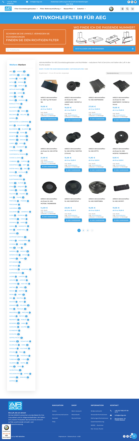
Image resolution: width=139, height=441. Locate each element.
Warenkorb (76, 414)
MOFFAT (22, 291)
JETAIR (24, 255)
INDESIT (23, 251)
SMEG (23, 345)
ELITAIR (21, 183)
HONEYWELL (21, 230)
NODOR (12, 302)
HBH (11, 230)
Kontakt (55, 418)
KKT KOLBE (13, 266)
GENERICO (25, 212)
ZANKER (12, 377)
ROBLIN (24, 320)
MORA (11, 294)
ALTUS (11, 82)
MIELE (21, 287)
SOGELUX (12, 348)
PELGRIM (23, 305)
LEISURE (12, 280)
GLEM (11, 215)
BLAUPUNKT (21, 125)
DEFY (25, 165)
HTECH (11, 240)
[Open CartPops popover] (134, 436)
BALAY (11, 100)
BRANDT (12, 140)
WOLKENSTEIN (14, 374)
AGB (79, 436)
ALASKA (12, 78)
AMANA (21, 82)
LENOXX (23, 280)
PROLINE (25, 312)
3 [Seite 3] (87, 230)
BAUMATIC (13, 111)
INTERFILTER (13, 255)
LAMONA (22, 276)
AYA (19, 96)
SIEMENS (12, 341)
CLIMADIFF (21, 147)
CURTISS (24, 161)
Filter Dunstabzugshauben (25, 9)
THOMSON (24, 356)
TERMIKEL (13, 356)
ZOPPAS (12, 381)
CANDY (12, 143)
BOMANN (12, 132)
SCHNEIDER (13, 330)
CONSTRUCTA (14, 150)
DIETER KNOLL (14, 168)
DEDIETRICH (13, 165)
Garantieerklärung (97, 421)
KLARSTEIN (13, 269)
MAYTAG (12, 287)
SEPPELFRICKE (14, 338)
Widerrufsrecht (96, 411)
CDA (11, 147)
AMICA (11, 86)
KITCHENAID (13, 262)
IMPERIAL (12, 251)
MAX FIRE (24, 284)
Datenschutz (72, 436)
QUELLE (12, 316)
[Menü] (10, 425)
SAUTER (24, 327)
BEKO (23, 111)
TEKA (21, 352)
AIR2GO (20, 71)
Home (54, 411)
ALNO (21, 78)
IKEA (11, 248)
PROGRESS (13, 312)
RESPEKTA (13, 320)
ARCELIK (21, 86)
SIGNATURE (25, 341)
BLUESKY (25, 129)
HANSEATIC (23, 226)
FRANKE (24, 201)
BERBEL (12, 118)
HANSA (12, 226)
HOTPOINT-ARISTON (16, 237)
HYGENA (12, 244)
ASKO (11, 93)
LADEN (12, 276)
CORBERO (13, 161)
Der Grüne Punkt (97, 429)
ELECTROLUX (14, 176)
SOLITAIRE (24, 348)
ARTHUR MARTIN (15, 89)
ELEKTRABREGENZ (16, 179)
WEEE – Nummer (97, 425)
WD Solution (20, 436)
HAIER (22, 222)
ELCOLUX (22, 172)
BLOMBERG (13, 129)
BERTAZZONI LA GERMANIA (19, 122)
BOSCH (22, 136)
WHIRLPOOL (14, 370)
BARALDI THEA (14, 104)
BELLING (23, 114)
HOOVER (12, 233)
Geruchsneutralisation (60, 414)
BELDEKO (13, 114)
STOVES (12, 352)
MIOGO (12, 291)
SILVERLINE (13, 345)
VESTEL (23, 363)
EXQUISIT (21, 186)
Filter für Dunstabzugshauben (56, 69)
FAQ (53, 421)
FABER (11, 190)
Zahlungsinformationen (99, 418)
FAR (11, 197)
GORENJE (12, 219)
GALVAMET (13, 212)
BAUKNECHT (14, 107)
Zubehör (80, 9)
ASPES (20, 93)
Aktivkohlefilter (77, 69)
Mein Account (77, 411)
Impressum (62, 436)
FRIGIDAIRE (13, 204)
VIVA (11, 366)
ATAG (11, 96)
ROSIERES (13, 323)
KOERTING (25, 269)
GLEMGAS (21, 215)
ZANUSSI (23, 377)
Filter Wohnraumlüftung (50, 9)
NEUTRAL (20, 298)
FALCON (12, 194)
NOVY (21, 302)
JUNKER (12, 258)
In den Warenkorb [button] (49, 119)
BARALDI (22, 100)
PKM (11, 309)
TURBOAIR (13, 359)
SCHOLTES (13, 334)
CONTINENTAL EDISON (17, 154)
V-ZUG (24, 359)
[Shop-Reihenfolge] (119, 73)
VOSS (19, 366)
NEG (11, 298)
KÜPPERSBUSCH (15, 273)
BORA (22, 132)
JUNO (22, 258)
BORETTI (12, 136)
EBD (25, 168)
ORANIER (12, 305)
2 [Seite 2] (83, 230)
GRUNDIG (13, 222)
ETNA (11, 186)
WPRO (26, 374)
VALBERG (12, 363)
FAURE (19, 197)
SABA (23, 323)
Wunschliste (76, 418)
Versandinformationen (99, 414)
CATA (21, 143)
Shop (41, 69)
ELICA (11, 183)
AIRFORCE (13, 75)
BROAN (23, 140)
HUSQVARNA (23, 240)
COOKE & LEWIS (15, 158)
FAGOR (21, 190)
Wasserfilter (68, 9)
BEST (11, 125)
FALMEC (23, 194)
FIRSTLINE (13, 201)
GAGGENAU (13, 208)
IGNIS (22, 244)
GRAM (23, 219)
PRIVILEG (20, 309)
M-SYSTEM (13, 284)
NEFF (20, 294)
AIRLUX (24, 75)
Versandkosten (48, 114)
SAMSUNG (13, 327)
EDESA (11, 172)
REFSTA (22, 316)
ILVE (19, 248)
